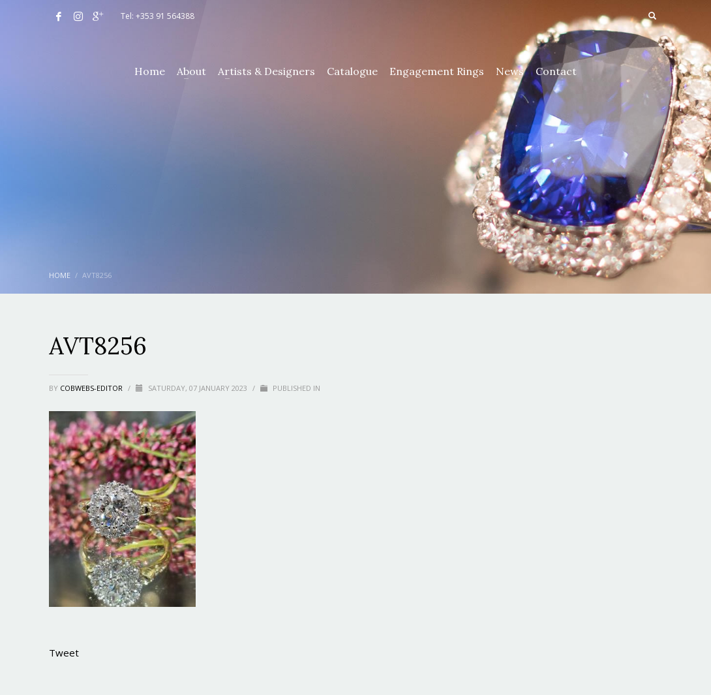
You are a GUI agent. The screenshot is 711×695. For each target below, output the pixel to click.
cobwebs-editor (92, 388)
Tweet (64, 652)
